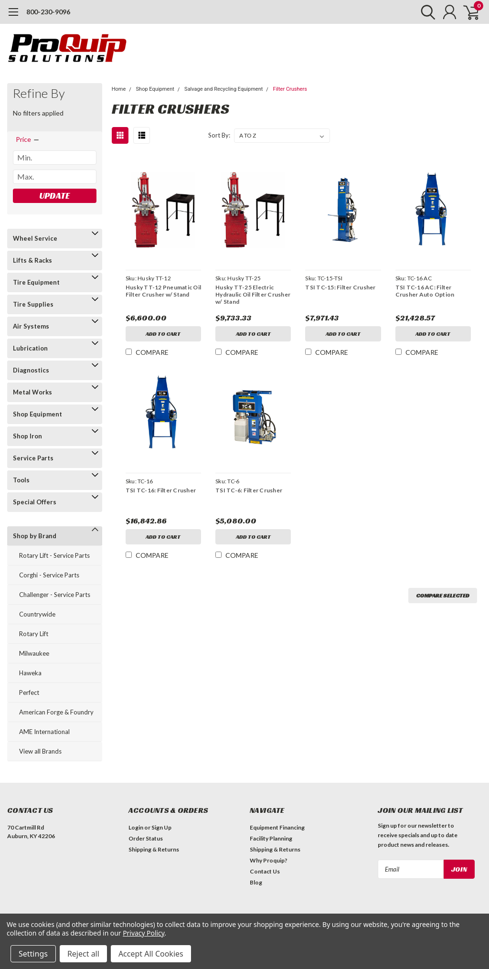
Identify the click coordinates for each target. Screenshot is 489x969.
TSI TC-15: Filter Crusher (340, 287)
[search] (426, 12)
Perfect (29, 692)
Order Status (145, 838)
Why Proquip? (268, 860)
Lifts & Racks (32, 260)
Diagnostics (31, 370)
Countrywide (37, 614)
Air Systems (31, 326)
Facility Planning (271, 838)
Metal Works (32, 392)
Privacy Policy (143, 932)
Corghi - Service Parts (49, 575)
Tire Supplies (33, 304)
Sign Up (161, 827)
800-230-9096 (48, 12)
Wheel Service (35, 238)
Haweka (30, 673)
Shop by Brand (34, 536)
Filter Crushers (290, 89)
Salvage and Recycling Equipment (223, 89)
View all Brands (40, 751)
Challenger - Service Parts (54, 594)
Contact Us (265, 871)
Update (54, 195)
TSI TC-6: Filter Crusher (248, 490)
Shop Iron (27, 436)
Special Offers (34, 502)
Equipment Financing (277, 827)
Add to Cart (163, 333)
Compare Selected (442, 595)
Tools (21, 480)
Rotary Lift (33, 634)
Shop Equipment (37, 414)
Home (119, 89)
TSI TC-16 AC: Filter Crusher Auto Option (425, 291)
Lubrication (30, 348)
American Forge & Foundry (56, 712)
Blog (256, 882)
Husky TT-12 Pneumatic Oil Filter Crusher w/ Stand (163, 291)
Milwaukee (34, 653)
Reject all (83, 953)
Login (135, 827)
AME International (44, 731)
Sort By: (219, 135)
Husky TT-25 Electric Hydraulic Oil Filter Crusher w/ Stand (252, 294)
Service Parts (33, 458)
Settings (33, 953)
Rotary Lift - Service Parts (54, 555)
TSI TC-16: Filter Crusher (161, 490)
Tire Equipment (36, 282)
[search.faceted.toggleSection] (28, 139)
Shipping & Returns (153, 849)
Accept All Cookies (150, 953)
